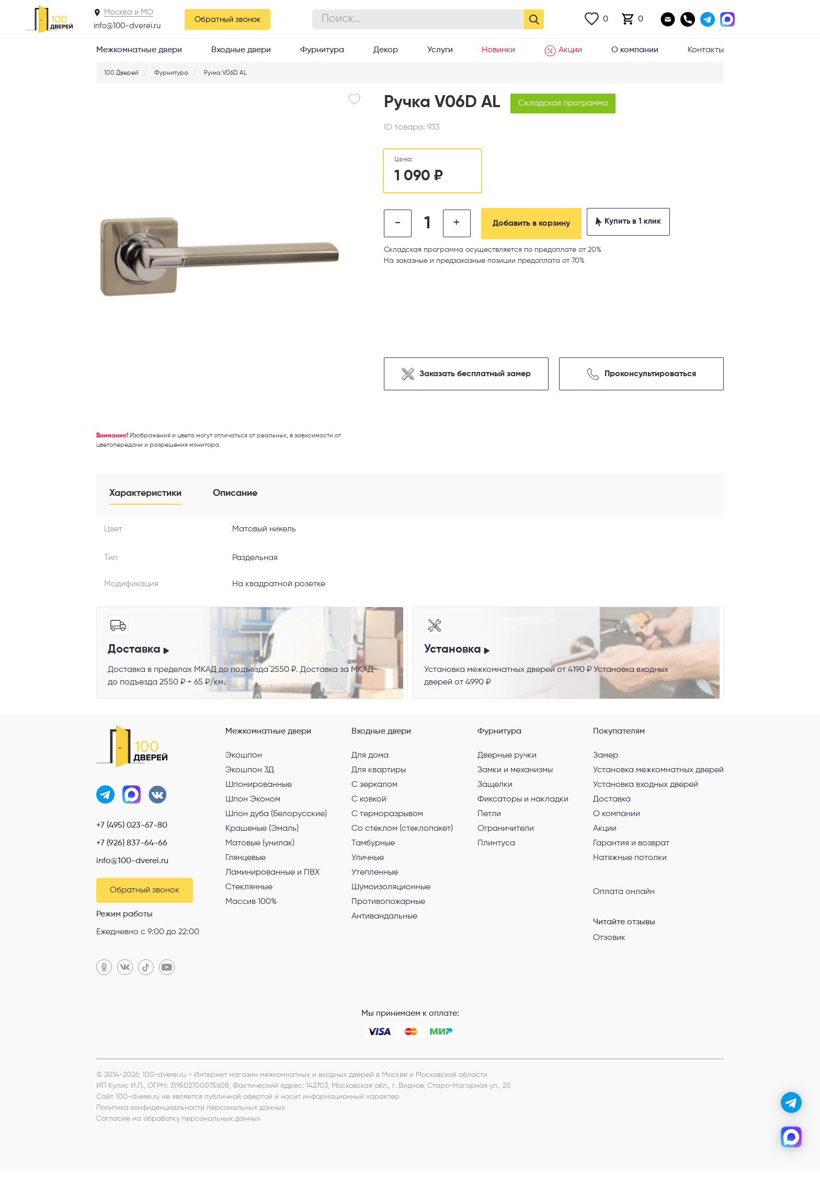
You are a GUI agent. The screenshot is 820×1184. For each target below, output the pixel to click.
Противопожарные (388, 911)
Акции (563, 50)
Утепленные (374, 881)
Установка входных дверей (645, 794)
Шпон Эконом (252, 808)
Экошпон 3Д (249, 779)
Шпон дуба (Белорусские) (276, 823)
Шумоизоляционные (390, 896)
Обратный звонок (227, 20)
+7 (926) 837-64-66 (131, 855)
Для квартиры (378, 779)
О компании (634, 50)
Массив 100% (251, 911)
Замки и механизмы (515, 779)
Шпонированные (258, 794)
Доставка (612, 808)
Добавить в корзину (548, 223)
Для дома (370, 764)
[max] (791, 1137)
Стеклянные (248, 896)
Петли (489, 823)
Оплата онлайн (624, 900)
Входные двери (241, 50)
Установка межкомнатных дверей (658, 779)
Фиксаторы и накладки (522, 808)
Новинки (498, 50)
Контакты (706, 50)
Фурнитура (322, 50)
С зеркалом (374, 794)
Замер (605, 764)
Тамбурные (373, 852)
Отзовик (609, 947)
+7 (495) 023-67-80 (131, 837)
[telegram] (791, 1102)
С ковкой (368, 808)
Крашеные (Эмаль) (262, 837)
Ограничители (505, 837)
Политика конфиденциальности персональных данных (190, 1120)
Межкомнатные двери (139, 50)
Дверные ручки (507, 764)
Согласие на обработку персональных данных (178, 1131)
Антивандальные (384, 925)
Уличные (367, 867)
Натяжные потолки (630, 867)
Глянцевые (245, 867)
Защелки (494, 794)
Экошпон (243, 764)
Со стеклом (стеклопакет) (402, 837)
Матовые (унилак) (259, 852)
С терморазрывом (387, 823)
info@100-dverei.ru (127, 26)
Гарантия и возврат (631, 852)
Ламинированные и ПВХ (272, 881)
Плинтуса (496, 852)
